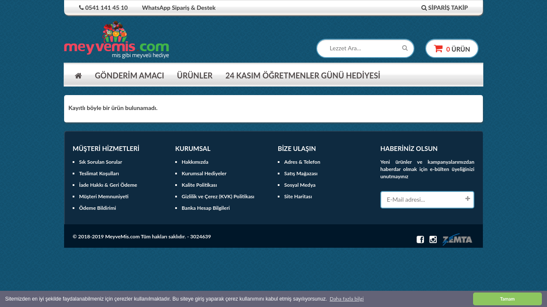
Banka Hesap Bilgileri (206, 208)
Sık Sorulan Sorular (100, 162)
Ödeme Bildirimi (97, 208)
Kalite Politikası (199, 185)
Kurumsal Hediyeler (204, 173)
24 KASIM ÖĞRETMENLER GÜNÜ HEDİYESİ (302, 75)
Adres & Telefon (302, 162)
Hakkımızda (195, 162)
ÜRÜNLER (194, 75)
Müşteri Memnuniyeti (104, 196)
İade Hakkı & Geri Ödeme (108, 185)
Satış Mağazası (301, 173)
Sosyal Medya (299, 185)
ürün (452, 48)
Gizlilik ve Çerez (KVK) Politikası (218, 196)
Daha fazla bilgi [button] (346, 298)
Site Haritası (298, 196)
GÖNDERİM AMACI (129, 75)
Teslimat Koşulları (99, 173)
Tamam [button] (507, 298)
